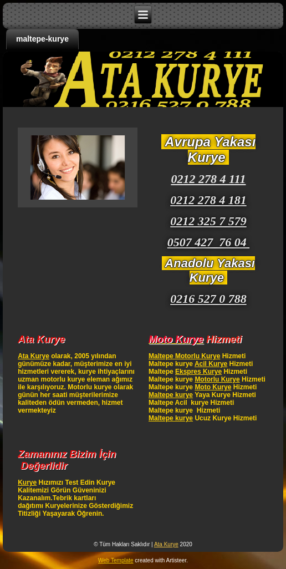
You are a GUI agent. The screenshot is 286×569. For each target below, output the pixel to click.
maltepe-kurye (42, 38)
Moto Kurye (213, 387)
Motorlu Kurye (217, 379)
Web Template (116, 560)
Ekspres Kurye (198, 371)
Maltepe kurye (171, 395)
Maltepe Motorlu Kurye (184, 356)
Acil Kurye (211, 364)
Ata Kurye (33, 356)
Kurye (27, 482)
